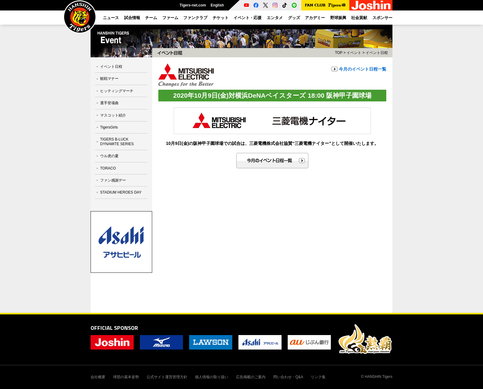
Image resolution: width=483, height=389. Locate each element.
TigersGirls (109, 127)
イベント (354, 53)
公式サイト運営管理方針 (167, 377)
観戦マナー (109, 78)
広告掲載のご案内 (251, 377)
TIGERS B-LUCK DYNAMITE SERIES (117, 141)
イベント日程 (111, 66)
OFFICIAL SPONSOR (114, 328)
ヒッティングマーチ (116, 91)
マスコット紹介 (113, 115)
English (217, 5)
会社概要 (98, 377)
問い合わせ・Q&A (288, 377)
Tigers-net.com (193, 5)
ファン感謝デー (113, 180)
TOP (338, 53)
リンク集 (318, 377)
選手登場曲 (109, 103)
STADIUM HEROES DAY (120, 192)
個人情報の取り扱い (211, 377)
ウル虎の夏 (109, 156)
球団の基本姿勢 (126, 377)
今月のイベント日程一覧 (362, 69)
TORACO (108, 168)
